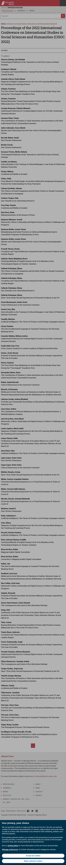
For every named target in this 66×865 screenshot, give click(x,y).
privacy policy (13, 846)
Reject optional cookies (33, 861)
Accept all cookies (33, 856)
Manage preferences (10, 849)
